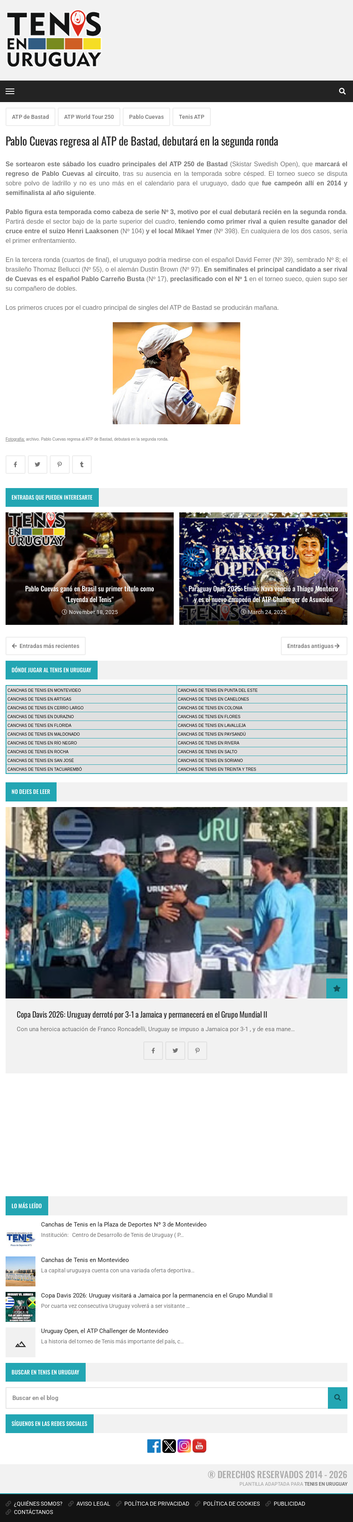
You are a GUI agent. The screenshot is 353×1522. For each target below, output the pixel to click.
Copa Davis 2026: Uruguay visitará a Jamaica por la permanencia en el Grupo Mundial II (157, 1295)
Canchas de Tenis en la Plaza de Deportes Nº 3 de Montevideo (124, 1224)
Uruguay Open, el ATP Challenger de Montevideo (105, 1331)
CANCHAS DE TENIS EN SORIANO (210, 760)
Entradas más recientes (45, 646)
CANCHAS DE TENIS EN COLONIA (210, 708)
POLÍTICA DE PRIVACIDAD (152, 1503)
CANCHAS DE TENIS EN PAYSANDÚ (212, 734)
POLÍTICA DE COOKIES (227, 1503)
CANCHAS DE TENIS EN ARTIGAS (39, 699)
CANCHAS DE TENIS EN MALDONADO (44, 734)
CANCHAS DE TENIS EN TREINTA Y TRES (217, 769)
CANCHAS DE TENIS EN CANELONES (213, 699)
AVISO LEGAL (89, 1503)
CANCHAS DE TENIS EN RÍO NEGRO (42, 743)
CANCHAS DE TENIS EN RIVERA (208, 743)
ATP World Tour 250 (89, 117)
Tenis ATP (191, 117)
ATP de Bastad (30, 117)
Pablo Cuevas (146, 117)
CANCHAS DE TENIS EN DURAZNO (41, 717)
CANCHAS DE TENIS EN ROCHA (38, 752)
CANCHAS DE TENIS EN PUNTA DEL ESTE (217, 690)
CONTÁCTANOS (29, 1512)
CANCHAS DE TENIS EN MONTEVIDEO (44, 690)
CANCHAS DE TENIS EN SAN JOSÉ (41, 760)
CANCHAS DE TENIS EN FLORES (209, 717)
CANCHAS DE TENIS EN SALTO (207, 752)
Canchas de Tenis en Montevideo (85, 1260)
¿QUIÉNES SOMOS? (34, 1503)
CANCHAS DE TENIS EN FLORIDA (39, 725)
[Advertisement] (176, 1135)
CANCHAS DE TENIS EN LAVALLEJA (212, 725)
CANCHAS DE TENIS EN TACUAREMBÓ (45, 769)
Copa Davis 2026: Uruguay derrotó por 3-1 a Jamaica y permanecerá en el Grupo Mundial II (142, 1014)
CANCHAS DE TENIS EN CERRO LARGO (46, 708)
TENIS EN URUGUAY (325, 1484)
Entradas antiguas (313, 646)
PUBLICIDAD (285, 1503)
